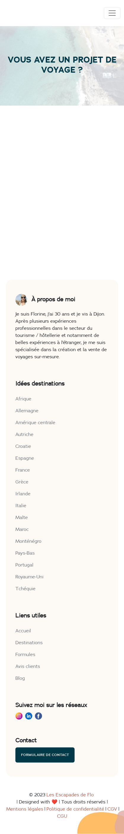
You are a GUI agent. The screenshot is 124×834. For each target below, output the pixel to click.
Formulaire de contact (45, 755)
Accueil (23, 630)
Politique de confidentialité (75, 809)
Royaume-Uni (29, 576)
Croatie (23, 446)
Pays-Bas (25, 553)
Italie (20, 505)
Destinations (29, 642)
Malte (21, 517)
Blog (20, 678)
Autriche (24, 434)
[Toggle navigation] (112, 13)
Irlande (22, 493)
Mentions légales (24, 809)
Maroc (22, 529)
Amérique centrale (35, 422)
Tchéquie (25, 588)
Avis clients (27, 666)
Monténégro (28, 541)
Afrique (23, 399)
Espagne (24, 458)
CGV (112, 809)
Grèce (21, 482)
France (22, 470)
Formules (25, 654)
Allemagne (26, 410)
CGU (62, 816)
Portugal (24, 565)
